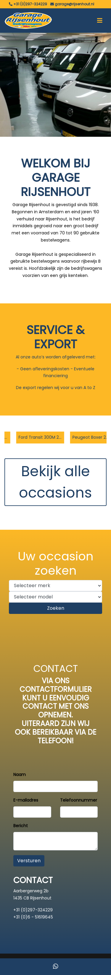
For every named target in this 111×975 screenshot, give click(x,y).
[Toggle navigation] (99, 20)
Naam (19, 775)
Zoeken (55, 608)
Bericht (20, 826)
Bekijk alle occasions (55, 482)
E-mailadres (25, 800)
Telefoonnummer (78, 800)
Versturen (29, 860)
